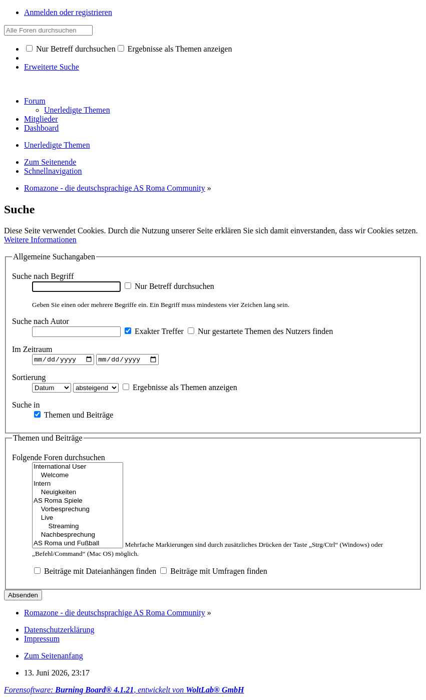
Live (78, 519)
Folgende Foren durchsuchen (58, 459)
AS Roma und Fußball (78, 545)
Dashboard (41, 128)
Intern (78, 485)
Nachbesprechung (78, 536)
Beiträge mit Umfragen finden (213, 572)
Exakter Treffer (154, 331)
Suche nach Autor (40, 321)
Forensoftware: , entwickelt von (124, 691)
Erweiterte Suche (51, 67)
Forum (35, 101)
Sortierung (29, 378)
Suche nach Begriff (43, 276)
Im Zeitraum (32, 349)
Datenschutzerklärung (59, 631)
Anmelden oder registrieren (68, 12)
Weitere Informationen (40, 239)
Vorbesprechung (78, 511)
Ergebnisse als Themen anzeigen (175, 49)
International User (78, 468)
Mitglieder (41, 119)
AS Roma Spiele (78, 502)
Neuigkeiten (78, 494)
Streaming (78, 528)
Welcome (78, 477)
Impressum (42, 640)
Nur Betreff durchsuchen (71, 49)
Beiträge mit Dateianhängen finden (95, 572)
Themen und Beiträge (73, 416)
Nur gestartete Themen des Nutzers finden (260, 331)
